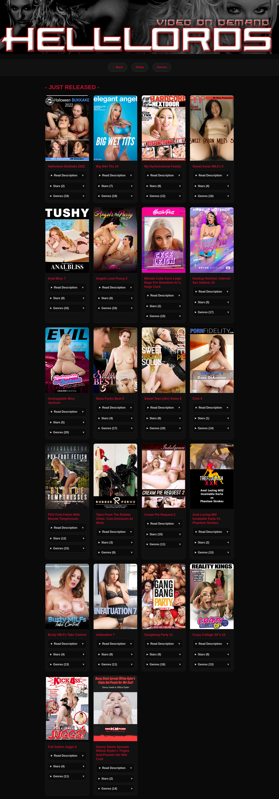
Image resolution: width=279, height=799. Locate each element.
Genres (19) (61, 196)
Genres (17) (206, 312)
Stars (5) (203, 302)
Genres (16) (206, 196)
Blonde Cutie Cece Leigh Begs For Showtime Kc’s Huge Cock (162, 282)
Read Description (65, 175)
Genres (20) (61, 432)
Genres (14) (206, 428)
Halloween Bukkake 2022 (66, 166)
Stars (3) (107, 542)
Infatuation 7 (105, 635)
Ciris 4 (197, 398)
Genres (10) (157, 428)
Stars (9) (155, 654)
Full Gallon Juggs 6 (62, 747)
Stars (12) (59, 538)
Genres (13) (206, 552)
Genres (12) (157, 196)
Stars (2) (59, 186)
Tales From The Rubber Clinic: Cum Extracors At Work (114, 519)
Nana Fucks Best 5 (110, 398)
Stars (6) (107, 298)
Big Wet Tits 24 (107, 166)
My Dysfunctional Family (162, 166)
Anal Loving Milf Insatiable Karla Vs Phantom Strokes (206, 519)
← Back (117, 67)
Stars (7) (107, 186)
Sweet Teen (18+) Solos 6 (162, 398)
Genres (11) (157, 544)
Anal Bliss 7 (57, 278)
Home (140, 67)
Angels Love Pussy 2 (111, 278)
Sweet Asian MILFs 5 (208, 166)
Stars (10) (156, 534)
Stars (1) (203, 418)
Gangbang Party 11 (158, 635)
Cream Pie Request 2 (159, 514)
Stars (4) (203, 186)
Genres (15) (157, 316)
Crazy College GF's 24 (209, 635)
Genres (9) (108, 552)
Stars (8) (155, 186)
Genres (162, 67)
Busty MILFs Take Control (67, 635)
